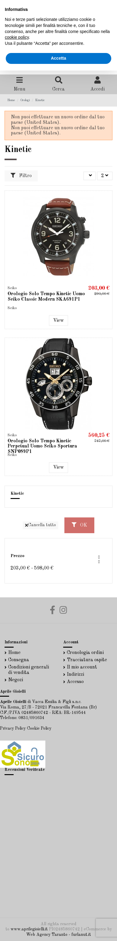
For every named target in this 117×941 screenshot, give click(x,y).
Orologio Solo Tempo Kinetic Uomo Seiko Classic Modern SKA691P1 (46, 297)
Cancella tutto (40, 525)
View (58, 320)
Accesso (75, 681)
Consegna (18, 660)
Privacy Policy (13, 728)
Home (14, 652)
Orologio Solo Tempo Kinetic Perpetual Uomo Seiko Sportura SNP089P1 (42, 446)
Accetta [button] (58, 58)
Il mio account (82, 667)
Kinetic (17, 494)
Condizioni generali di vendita (28, 670)
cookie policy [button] (17, 37)
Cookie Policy (39, 728)
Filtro (21, 175)
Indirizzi (75, 674)
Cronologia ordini (85, 652)
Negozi (15, 680)
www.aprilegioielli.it (29, 929)
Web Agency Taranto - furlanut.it (58, 935)
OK (79, 525)
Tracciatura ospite (87, 660)
